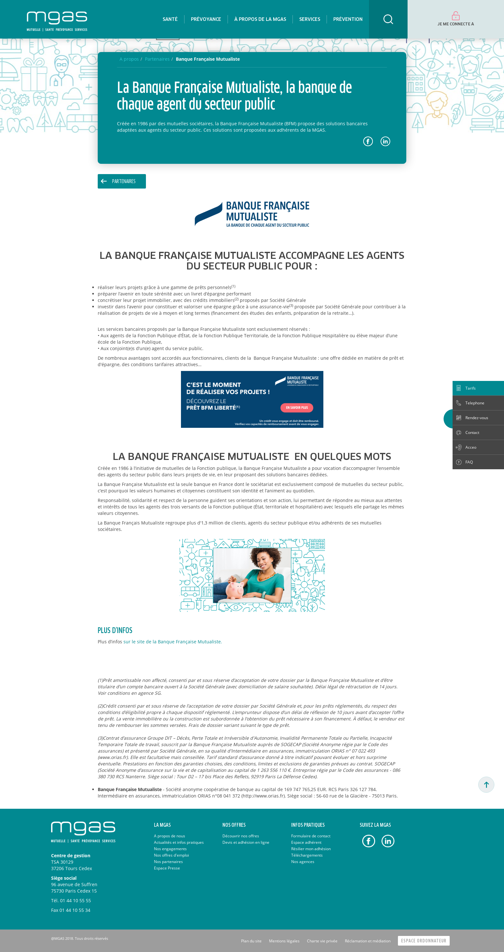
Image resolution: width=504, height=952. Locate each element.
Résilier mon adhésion (311, 848)
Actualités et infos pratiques (179, 842)
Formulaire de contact (310, 836)
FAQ (469, 462)
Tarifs (470, 388)
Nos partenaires (168, 861)
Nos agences (302, 861)
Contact (472, 432)
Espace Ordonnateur (423, 941)
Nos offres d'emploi (171, 855)
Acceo (470, 447)
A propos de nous (169, 836)
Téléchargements (307, 855)
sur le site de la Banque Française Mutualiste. (172, 642)
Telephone (474, 403)
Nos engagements (170, 848)
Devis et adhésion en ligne (245, 842)
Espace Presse (167, 868)
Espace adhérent (306, 842)
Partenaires (124, 181)
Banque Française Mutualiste (208, 59)
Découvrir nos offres (240, 836)
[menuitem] (170, 19)
